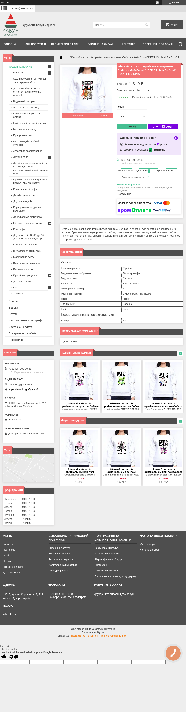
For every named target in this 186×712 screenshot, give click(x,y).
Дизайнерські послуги (25, 195)
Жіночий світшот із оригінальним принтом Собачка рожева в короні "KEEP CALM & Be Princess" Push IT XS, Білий (80, 472)
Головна (10, 44)
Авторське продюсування (27, 150)
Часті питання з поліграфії (26, 320)
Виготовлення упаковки (26, 263)
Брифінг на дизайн (101, 44)
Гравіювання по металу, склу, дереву (115, 576)
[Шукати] (146, 25)
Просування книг (22, 135)
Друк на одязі (20, 157)
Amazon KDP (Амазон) (26, 107)
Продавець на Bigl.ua (93, 632)
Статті (16, 287)
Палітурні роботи (58, 570)
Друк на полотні (22, 281)
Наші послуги (33, 44)
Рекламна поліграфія (25, 189)
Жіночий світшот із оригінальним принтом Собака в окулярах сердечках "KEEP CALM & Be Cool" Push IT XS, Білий (80, 406)
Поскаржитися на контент (84, 636)
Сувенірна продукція (25, 275)
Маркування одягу (23, 257)
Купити (132, 126)
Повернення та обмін (158, 44)
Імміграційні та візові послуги (29, 123)
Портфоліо (16, 339)
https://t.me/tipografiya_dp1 (23, 389)
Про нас (14, 301)
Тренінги (18, 293)
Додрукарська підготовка (27, 217)
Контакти (128, 44)
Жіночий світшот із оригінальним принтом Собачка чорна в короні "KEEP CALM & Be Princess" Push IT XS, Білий (121, 472)
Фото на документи (151, 549)
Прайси (7, 555)
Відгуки (13, 307)
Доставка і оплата (20, 326)
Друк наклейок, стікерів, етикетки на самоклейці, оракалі (27, 92)
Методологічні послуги (26, 129)
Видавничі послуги (24, 101)
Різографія (19, 229)
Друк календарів (22, 201)
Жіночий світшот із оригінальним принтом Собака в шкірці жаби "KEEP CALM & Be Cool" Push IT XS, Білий (121, 406)
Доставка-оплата (12, 572)
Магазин (18, 72)
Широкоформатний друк (27, 250)
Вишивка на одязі (23, 269)
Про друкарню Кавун (65, 44)
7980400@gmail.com (20, 384)
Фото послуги (147, 544)
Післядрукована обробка (27, 223)
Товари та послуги (21, 66)
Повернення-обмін (13, 566)
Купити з (162, 126)
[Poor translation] (14, 657)
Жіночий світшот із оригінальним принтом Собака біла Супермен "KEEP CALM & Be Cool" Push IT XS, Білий (163, 406)
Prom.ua (110, 629)
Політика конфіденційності (114, 636)
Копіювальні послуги (25, 244)
